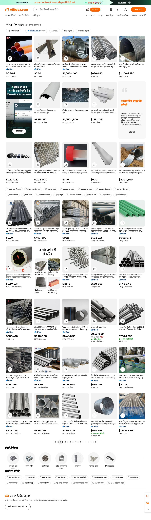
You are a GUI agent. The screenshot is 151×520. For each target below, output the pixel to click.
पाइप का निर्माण (12, 195)
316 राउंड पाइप (97, 483)
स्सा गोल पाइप (50, 189)
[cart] (119, 10)
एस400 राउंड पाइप (43, 195)
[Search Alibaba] (60, 9)
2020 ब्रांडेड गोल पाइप (116, 483)
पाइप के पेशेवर (117, 477)
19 (90, 442)
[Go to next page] (95, 442)
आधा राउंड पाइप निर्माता (79, 477)
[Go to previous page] (55, 442)
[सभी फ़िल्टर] (13, 31)
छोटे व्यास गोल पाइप (74, 195)
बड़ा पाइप (59, 195)
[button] (87, 9)
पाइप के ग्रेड (27, 195)
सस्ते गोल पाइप (120, 195)
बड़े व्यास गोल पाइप (67, 189)
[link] (147, 496)
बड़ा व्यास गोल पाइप (103, 189)
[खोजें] (95, 10)
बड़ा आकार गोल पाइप (61, 483)
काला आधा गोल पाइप (14, 189)
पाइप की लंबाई (12, 483)
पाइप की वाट (91, 195)
